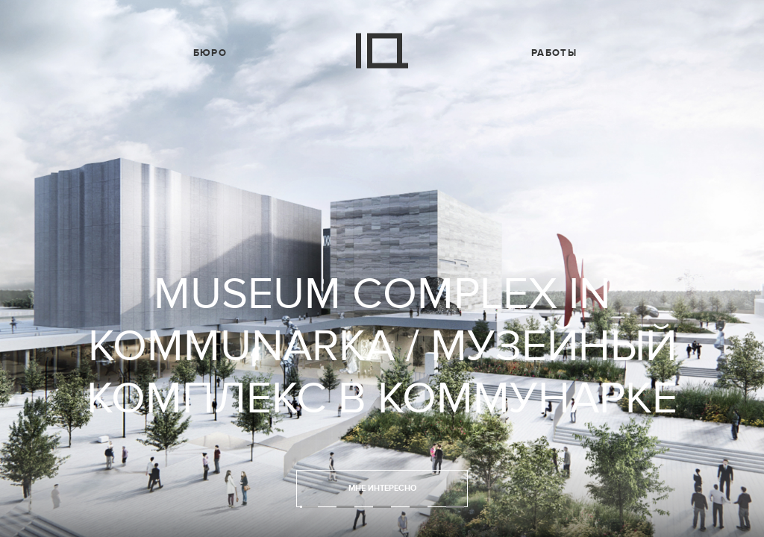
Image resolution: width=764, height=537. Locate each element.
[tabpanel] (382, 268)
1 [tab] (309, 507)
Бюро (210, 53)
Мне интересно (382, 488)
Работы (554, 53)
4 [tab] (419, 507)
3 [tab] (382, 507)
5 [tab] (455, 507)
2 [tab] (345, 507)
